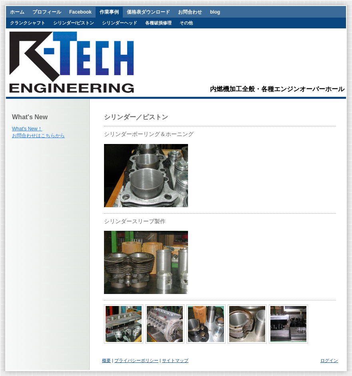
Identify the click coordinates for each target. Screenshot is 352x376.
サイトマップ (175, 360)
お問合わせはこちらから (38, 135)
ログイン (329, 360)
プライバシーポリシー (136, 360)
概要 (106, 360)
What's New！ (27, 129)
